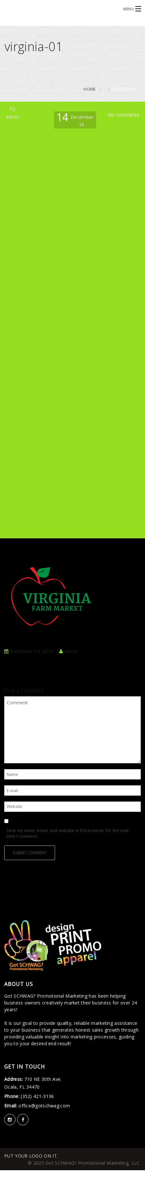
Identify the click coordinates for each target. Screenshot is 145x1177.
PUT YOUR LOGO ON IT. (31, 1156)
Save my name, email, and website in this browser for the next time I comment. (67, 833)
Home (90, 89)
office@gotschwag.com (43, 1106)
